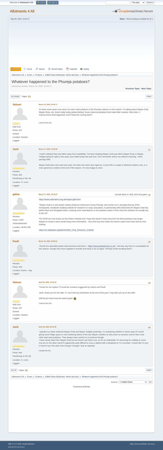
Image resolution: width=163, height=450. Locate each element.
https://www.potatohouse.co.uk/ (101, 246)
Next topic (146, 88)
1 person (42, 123)
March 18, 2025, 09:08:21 (48, 241)
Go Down (15, 96)
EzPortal (86, 387)
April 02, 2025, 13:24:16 (47, 282)
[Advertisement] (81, 45)
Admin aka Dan (72, 75)
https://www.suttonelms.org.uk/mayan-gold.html (60, 199)
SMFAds (11, 447)
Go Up (13, 370)
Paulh (16, 241)
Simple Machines (28, 444)
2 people (42, 350)
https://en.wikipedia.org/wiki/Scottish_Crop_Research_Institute (66, 230)
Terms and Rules (141, 444)
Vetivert (17, 104)
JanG (16, 149)
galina (16, 194)
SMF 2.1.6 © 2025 (14, 444)
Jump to (114, 382)
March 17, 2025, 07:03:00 (48, 149)
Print (149, 96)
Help (131, 444)
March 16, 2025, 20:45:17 (48, 104)
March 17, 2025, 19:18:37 (48, 194)
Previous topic (133, 88)
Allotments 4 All (22, 11)
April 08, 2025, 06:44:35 (47, 327)
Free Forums (20, 447)
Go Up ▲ (151, 444)
